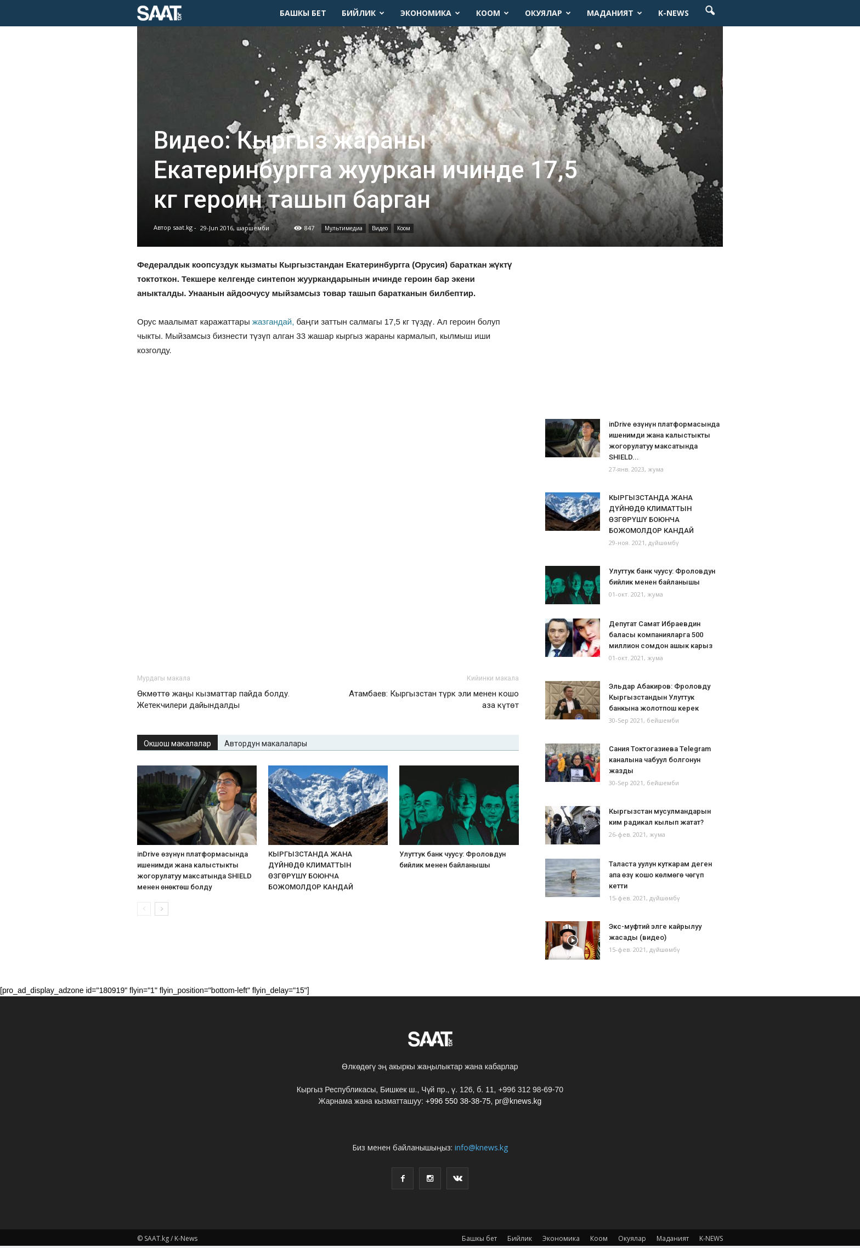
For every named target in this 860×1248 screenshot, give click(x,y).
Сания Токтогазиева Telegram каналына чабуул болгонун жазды (660, 760)
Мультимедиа (344, 228)
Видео (380, 228)
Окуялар (548, 13)
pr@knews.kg (518, 1101)
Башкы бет (303, 13)
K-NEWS (673, 13)
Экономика (430, 13)
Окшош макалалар (177, 743)
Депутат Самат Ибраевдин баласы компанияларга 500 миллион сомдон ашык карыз (660, 635)
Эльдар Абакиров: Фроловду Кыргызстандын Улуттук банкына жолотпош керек (659, 697)
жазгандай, (273, 321)
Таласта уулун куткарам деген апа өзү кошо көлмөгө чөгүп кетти (660, 875)
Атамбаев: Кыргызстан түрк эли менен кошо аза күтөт (434, 699)
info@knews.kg (481, 1147)
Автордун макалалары (265, 743)
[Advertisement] (328, 636)
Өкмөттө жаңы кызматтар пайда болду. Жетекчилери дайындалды (213, 699)
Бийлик (363, 13)
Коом (492, 13)
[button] (710, 13)
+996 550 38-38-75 (458, 1101)
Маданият (614, 13)
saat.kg (183, 227)
